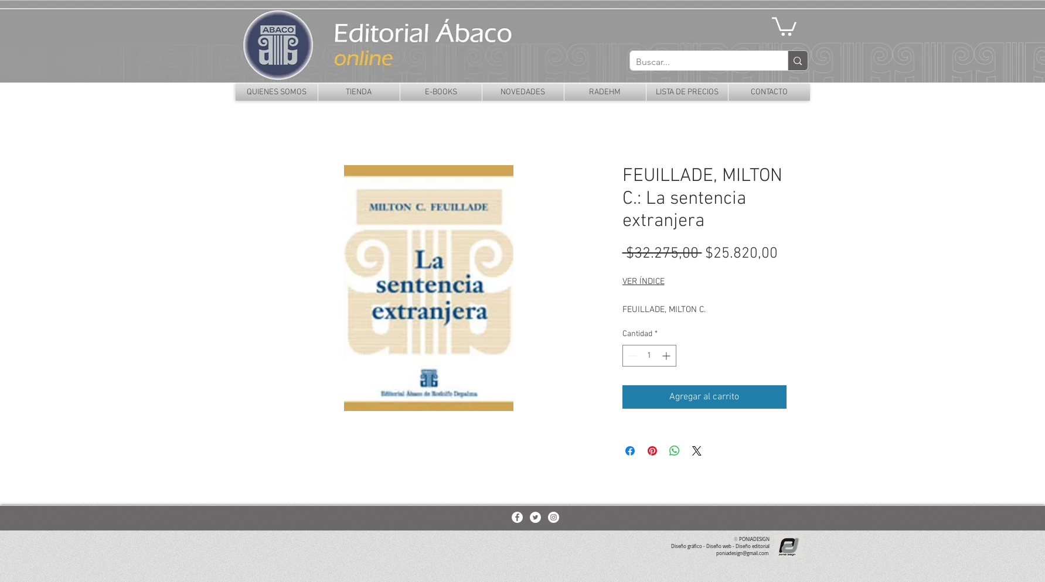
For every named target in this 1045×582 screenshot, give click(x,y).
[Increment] (667, 355)
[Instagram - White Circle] (553, 517)
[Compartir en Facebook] (630, 451)
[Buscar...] (700, 62)
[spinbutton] (649, 355)
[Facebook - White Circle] (517, 517)
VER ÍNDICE (643, 281)
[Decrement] (631, 355)
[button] (784, 25)
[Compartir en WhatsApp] (675, 451)
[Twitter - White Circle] (535, 517)
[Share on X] (697, 451)
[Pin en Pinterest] (652, 451)
